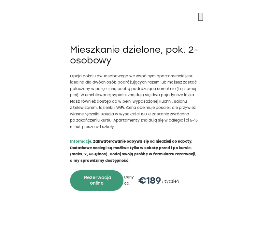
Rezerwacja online (97, 180)
